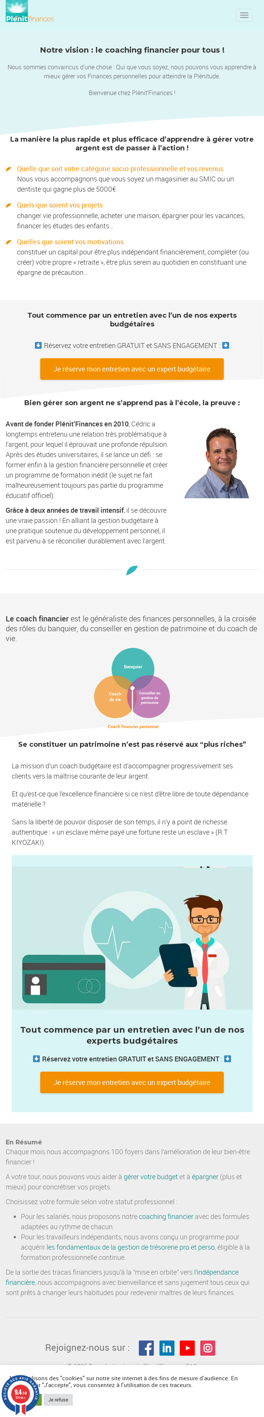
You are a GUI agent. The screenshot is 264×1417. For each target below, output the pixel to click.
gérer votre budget (151, 1176)
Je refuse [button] (58, 1399)
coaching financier (166, 1216)
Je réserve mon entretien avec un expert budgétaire (132, 368)
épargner (205, 1176)
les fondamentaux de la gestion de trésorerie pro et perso (131, 1247)
